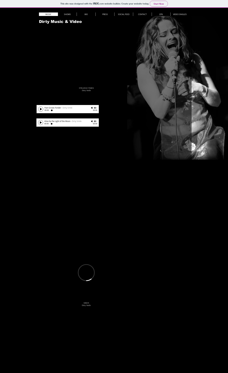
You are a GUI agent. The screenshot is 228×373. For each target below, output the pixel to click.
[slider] (95, 108)
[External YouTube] (86, 57)
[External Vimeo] (86, 272)
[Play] (41, 109)
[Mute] (92, 107)
